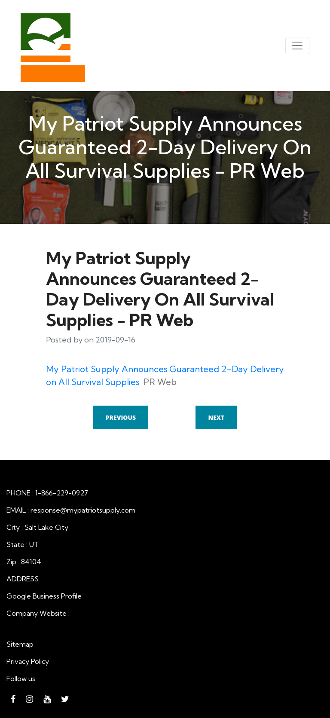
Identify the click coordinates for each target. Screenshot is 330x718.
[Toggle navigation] (297, 45)
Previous (121, 417)
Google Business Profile (44, 596)
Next (216, 417)
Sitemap (20, 644)
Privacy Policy (27, 661)
